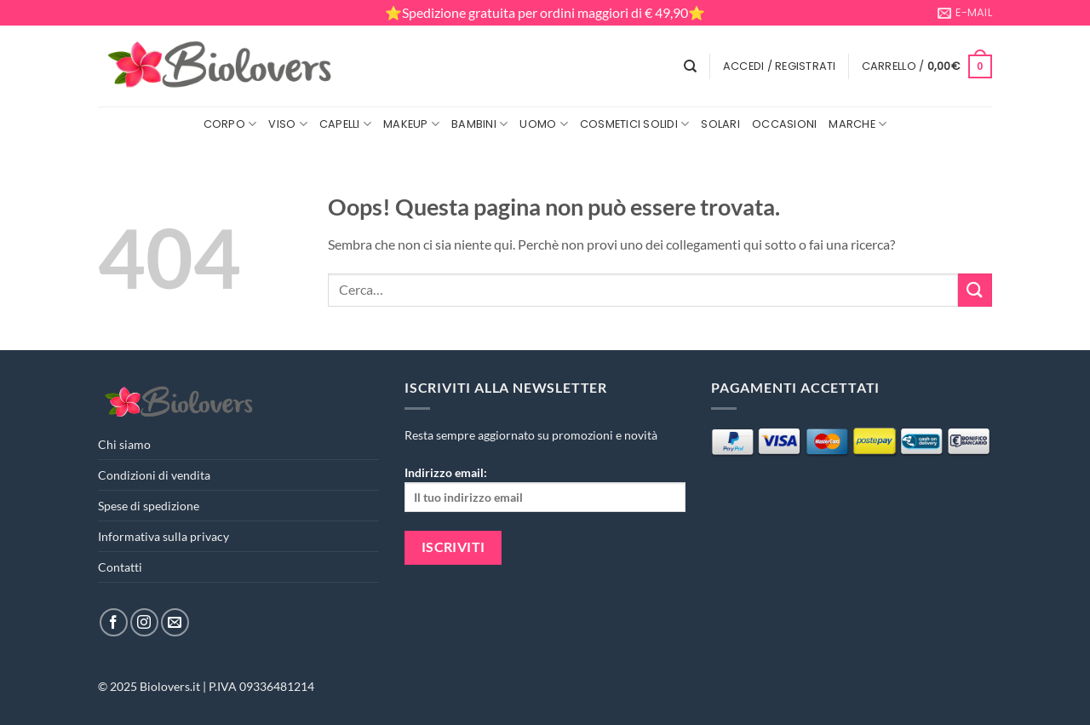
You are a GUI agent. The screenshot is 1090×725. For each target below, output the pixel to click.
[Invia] (975, 290)
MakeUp (411, 124)
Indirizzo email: (545, 488)
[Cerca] (690, 66)
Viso (287, 124)
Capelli (345, 124)
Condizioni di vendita (154, 475)
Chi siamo (124, 444)
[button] (779, 66)
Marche (857, 124)
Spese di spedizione (148, 505)
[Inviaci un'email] (175, 622)
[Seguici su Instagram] (144, 622)
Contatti (120, 567)
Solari (720, 124)
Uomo (543, 124)
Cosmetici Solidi (635, 124)
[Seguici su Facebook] (114, 622)
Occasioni (784, 124)
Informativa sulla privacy (163, 536)
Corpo (230, 124)
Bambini (479, 124)
